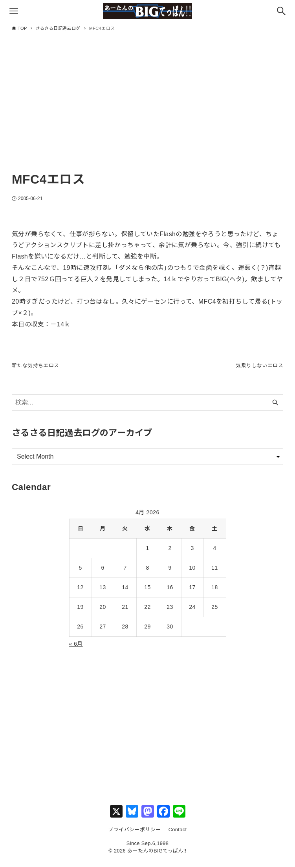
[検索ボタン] (281, 11)
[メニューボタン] (14, 11)
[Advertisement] (147, 109)
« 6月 (76, 650)
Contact (178, 836)
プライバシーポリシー (134, 836)
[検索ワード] (147, 409)
